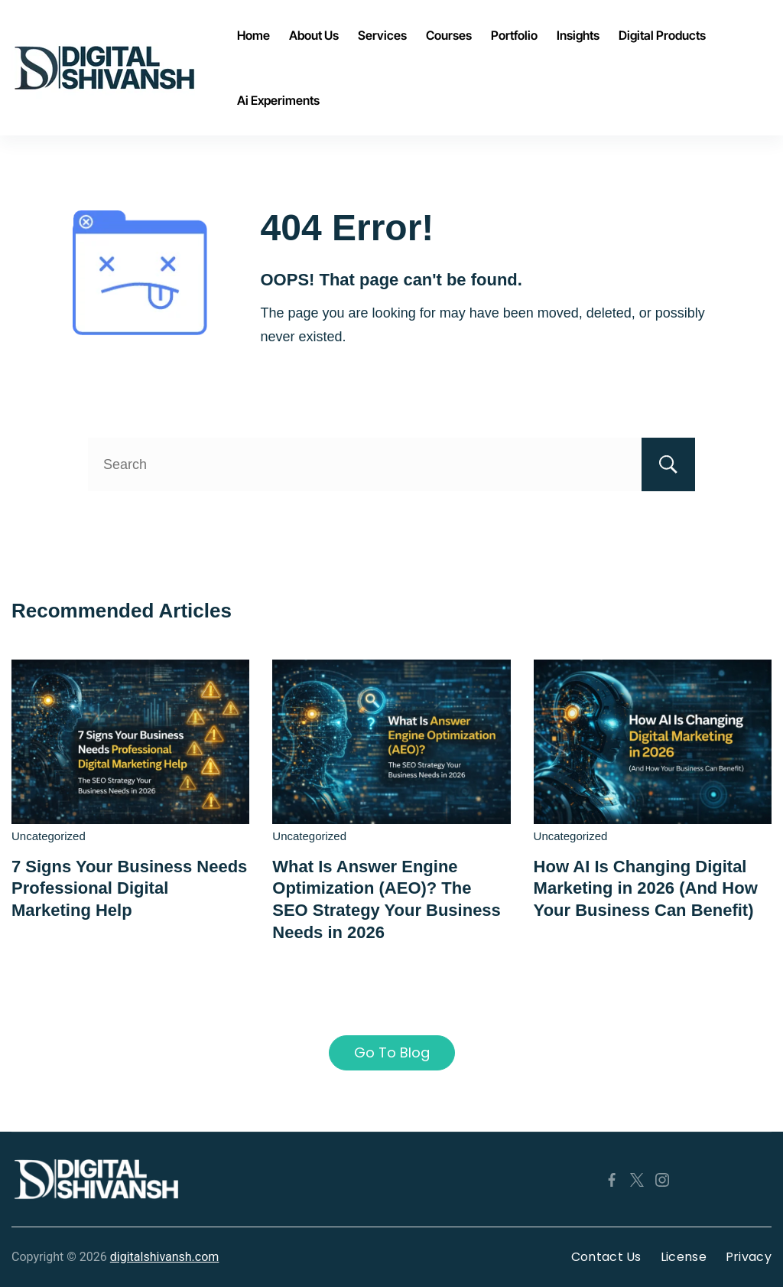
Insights (578, 35)
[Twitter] (637, 1180)
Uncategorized (48, 835)
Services (382, 35)
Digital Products (662, 35)
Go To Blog (392, 1052)
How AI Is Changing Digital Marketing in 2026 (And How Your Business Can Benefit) (646, 888)
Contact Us (606, 1257)
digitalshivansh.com (164, 1257)
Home (253, 35)
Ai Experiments (278, 100)
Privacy (749, 1257)
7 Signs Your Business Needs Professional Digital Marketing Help (129, 888)
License (684, 1257)
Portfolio (514, 35)
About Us (314, 35)
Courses (449, 35)
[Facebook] (612, 1180)
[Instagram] (662, 1180)
